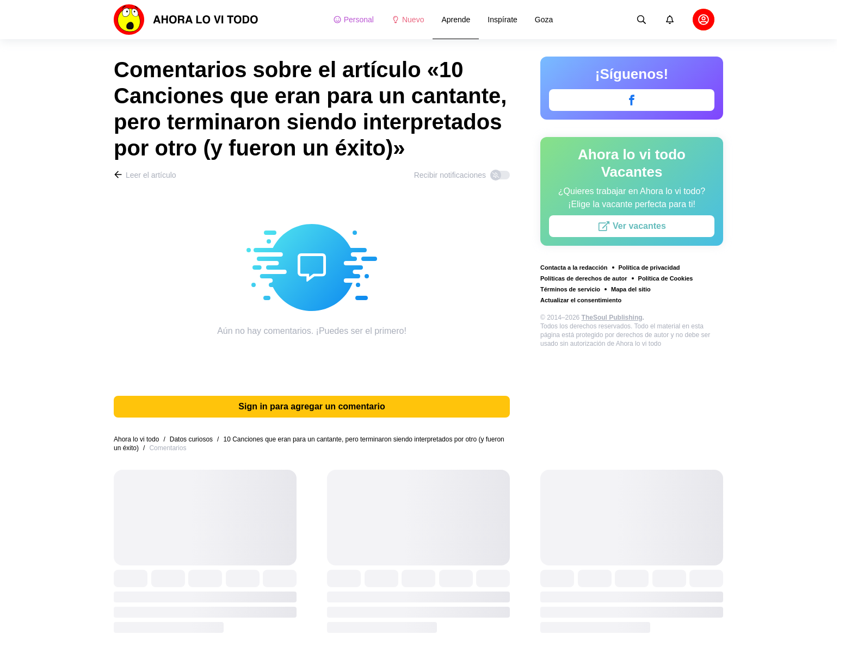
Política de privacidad (649, 267)
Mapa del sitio (631, 289)
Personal (353, 19)
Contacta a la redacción (574, 267)
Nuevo (407, 19)
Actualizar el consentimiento (580, 300)
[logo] (186, 19)
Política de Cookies (665, 278)
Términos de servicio (570, 289)
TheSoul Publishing (612, 317)
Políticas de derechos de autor (583, 278)
